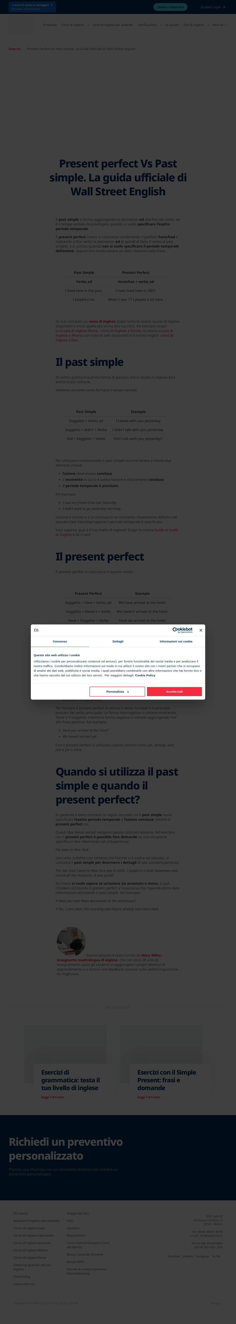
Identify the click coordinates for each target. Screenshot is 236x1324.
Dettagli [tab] (118, 641)
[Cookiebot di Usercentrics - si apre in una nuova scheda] (175, 630)
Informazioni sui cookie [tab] (176, 641)
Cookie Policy (145, 675)
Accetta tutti (174, 691)
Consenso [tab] (60, 641)
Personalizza (117, 691)
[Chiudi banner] (201, 630)
